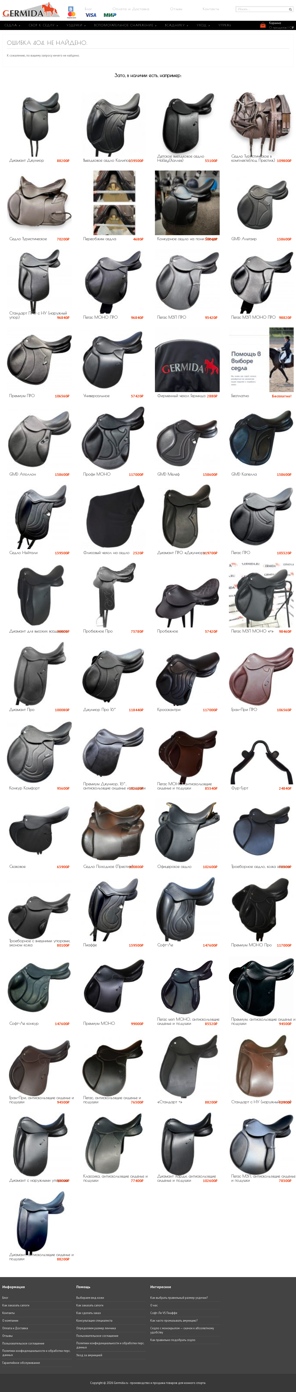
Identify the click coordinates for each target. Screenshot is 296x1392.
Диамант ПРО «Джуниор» (181, 552)
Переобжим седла (99, 238)
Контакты (211, 9)
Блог (88, 9)
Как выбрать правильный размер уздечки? (179, 1298)
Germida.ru (121, 1383)
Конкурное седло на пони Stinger (187, 238)
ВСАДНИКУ (177, 25)
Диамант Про (21, 709)
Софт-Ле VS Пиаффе (163, 1313)
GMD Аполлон (22, 474)
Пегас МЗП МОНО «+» (252, 631)
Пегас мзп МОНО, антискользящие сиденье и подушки (188, 1021)
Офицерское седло (174, 866)
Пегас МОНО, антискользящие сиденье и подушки (184, 785)
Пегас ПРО (240, 552)
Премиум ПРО (22, 395)
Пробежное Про (98, 631)
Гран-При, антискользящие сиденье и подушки (41, 1099)
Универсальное (96, 395)
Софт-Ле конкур (24, 1023)
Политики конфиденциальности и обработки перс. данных (36, 1353)
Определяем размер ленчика (96, 1328)
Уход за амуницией (89, 1355)
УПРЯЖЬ (225, 25)
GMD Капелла (244, 474)
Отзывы (176, 9)
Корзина (275, 23)
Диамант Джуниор (26, 160)
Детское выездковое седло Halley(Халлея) (180, 158)
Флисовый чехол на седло (106, 552)
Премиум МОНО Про (251, 944)
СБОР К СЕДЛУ (44, 25)
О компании (10, 1321)
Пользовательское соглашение (23, 1343)
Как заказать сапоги (15, 1305)
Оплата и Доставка (130, 9)
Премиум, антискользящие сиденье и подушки (263, 1021)
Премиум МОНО (99, 1023)
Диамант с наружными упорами (38, 1180)
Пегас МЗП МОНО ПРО (253, 317)
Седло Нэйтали (23, 552)
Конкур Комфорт (24, 788)
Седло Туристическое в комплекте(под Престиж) (253, 158)
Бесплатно (240, 395)
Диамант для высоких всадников (38, 631)
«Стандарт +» (169, 1101)
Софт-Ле (165, 944)
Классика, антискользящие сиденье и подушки (115, 1178)
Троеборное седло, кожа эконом (260, 866)
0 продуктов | (281, 27)
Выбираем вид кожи (90, 1298)
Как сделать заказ (88, 1313)
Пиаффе (90, 944)
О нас (154, 1305)
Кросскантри (168, 709)
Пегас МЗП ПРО (171, 317)
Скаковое (17, 866)
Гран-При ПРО (244, 709)
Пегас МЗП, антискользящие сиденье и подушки (263, 1178)
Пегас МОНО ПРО (100, 317)
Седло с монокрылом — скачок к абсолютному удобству (182, 1330)
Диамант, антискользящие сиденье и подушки (41, 1256)
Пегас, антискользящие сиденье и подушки (112, 1099)
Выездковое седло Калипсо (107, 160)
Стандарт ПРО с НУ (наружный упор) (38, 315)
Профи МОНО (97, 474)
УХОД (203, 25)
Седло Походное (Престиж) (108, 866)
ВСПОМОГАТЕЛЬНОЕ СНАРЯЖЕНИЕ (125, 25)
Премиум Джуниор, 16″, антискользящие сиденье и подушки (114, 785)
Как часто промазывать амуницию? (173, 1321)
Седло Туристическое (28, 238)
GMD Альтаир (244, 238)
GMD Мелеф (168, 474)
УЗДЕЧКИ (76, 25)
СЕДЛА (13, 25)
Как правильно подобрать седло (172, 1340)
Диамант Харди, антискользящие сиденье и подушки (186, 1178)
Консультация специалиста (94, 1321)
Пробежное (167, 631)
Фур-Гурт (239, 788)
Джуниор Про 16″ (99, 709)
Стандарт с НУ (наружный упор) (261, 1101)
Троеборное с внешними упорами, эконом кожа (39, 942)
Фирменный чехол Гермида (181, 395)
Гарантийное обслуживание (21, 1363)
